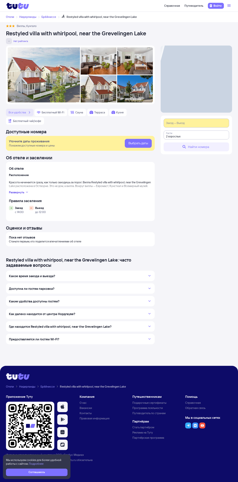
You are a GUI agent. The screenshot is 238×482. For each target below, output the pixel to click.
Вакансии (86, 408)
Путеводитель (193, 5)
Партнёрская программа (148, 437)
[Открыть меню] (229, 6)
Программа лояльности (147, 408)
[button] (62, 407)
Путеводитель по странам (148, 413)
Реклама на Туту (142, 432)
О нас (83, 402)
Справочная (172, 5)
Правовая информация (95, 418)
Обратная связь (195, 408)
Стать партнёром (143, 427)
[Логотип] (18, 5)
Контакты (86, 413)
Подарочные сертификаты (149, 402)
